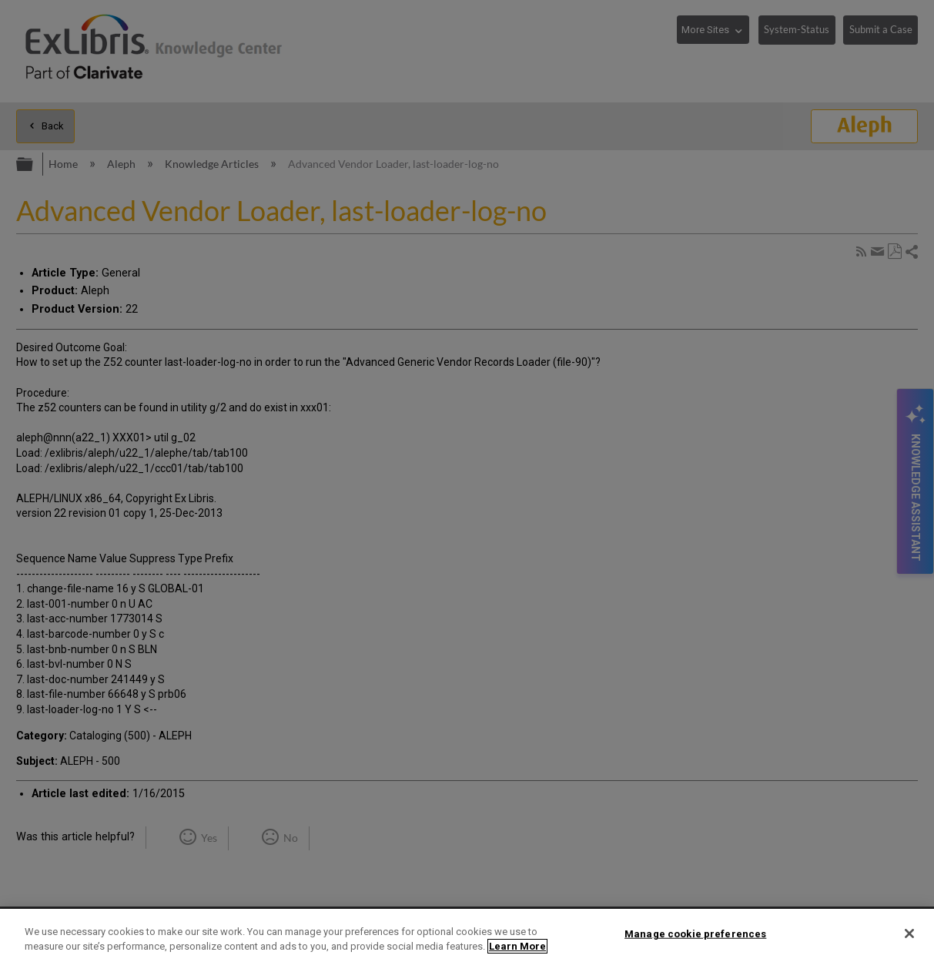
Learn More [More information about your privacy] (517, 946)
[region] (467, 935)
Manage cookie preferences (695, 934)
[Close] (909, 933)
